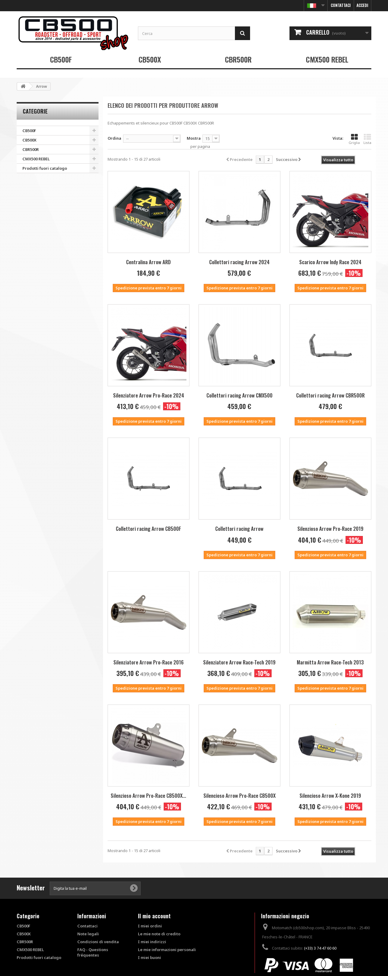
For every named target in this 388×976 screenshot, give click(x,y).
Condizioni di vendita (98, 941)
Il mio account (154, 916)
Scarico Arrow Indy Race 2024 (330, 261)
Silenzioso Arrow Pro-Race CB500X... (148, 795)
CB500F (61, 59)
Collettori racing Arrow (239, 528)
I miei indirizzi (152, 941)
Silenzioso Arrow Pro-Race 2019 (330, 528)
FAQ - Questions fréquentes (92, 952)
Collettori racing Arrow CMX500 (239, 395)
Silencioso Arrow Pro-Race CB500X (239, 795)
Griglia (354, 139)
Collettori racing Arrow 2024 (239, 261)
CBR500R (238, 59)
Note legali (88, 934)
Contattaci (341, 5)
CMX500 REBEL (327, 59)
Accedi (362, 5)
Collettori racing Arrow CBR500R (330, 395)
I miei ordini (150, 926)
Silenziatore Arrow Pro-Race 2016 (148, 662)
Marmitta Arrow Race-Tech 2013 (330, 662)
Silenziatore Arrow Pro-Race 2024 (148, 395)
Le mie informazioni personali (167, 949)
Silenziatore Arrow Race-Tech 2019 (239, 662)
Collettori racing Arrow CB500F (148, 528)
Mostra (194, 138)
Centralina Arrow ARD (148, 261)
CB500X (150, 59)
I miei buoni (149, 957)
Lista (367, 139)
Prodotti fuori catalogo (44, 168)
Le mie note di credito (159, 934)
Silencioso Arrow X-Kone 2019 (330, 795)
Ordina (114, 138)
